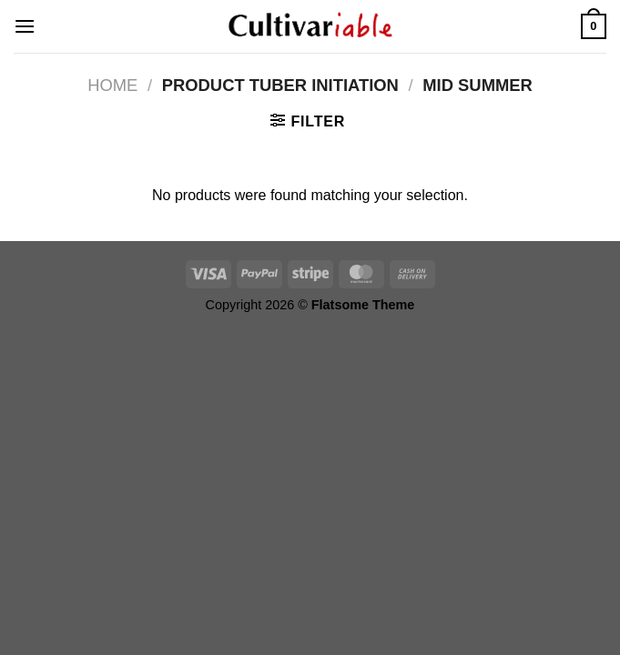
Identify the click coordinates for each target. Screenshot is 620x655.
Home (112, 85)
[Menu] (25, 26)
